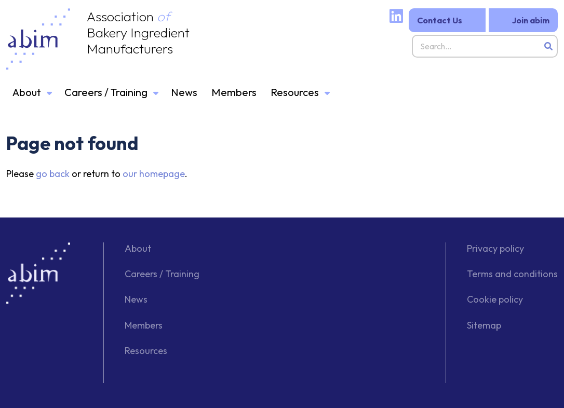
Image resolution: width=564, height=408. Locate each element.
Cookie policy (495, 299)
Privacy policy (495, 248)
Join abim (530, 20)
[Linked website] (396, 18)
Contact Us (439, 20)
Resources (295, 92)
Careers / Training (105, 92)
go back (53, 174)
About (26, 92)
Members (234, 92)
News (184, 92)
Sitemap (484, 325)
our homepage (154, 174)
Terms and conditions (512, 274)
